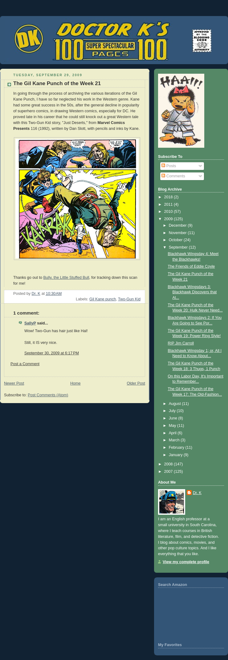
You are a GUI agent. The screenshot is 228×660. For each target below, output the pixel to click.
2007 (169, 471)
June (173, 418)
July (173, 411)
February (177, 447)
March (175, 440)
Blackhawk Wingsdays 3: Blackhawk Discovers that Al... (192, 292)
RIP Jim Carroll (181, 343)
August (175, 404)
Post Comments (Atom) (48, 395)
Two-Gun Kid (129, 299)
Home (75, 383)
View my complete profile (186, 562)
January (176, 455)
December (178, 225)
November (178, 233)
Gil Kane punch (102, 299)
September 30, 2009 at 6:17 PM (51, 353)
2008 (169, 464)
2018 (169, 197)
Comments (173, 176)
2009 (169, 219)
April (173, 433)
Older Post (136, 383)
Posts (168, 166)
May (173, 425)
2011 (169, 204)
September (179, 247)
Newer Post (14, 383)
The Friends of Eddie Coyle (191, 266)
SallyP (30, 323)
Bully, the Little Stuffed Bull (66, 277)
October (176, 240)
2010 (169, 211)
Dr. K (197, 493)
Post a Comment (24, 364)
